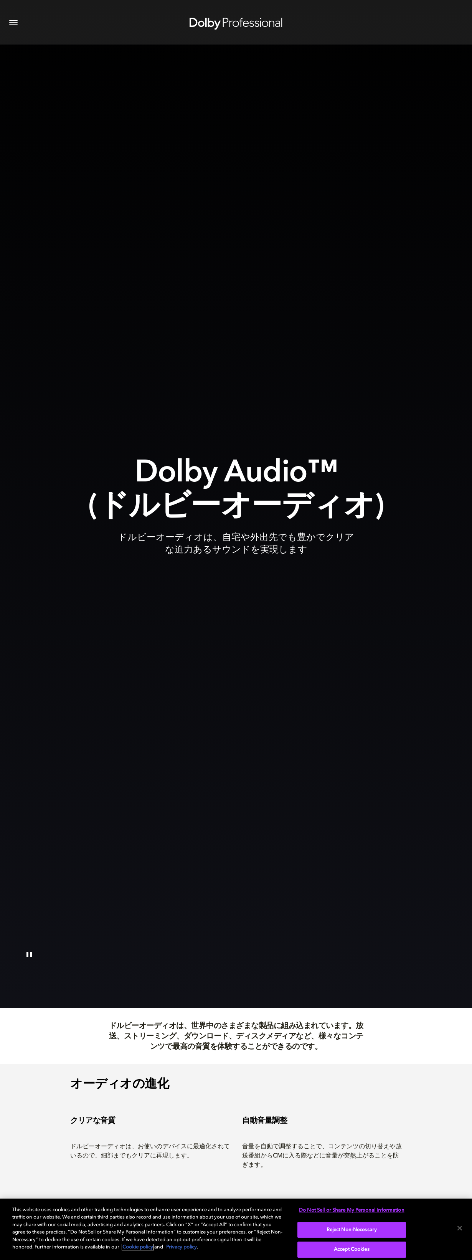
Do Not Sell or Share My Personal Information (351, 1210)
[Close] (459, 1228)
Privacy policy (181, 1247)
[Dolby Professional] (236, 22)
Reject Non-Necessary (352, 1229)
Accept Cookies (352, 1249)
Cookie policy (137, 1247)
